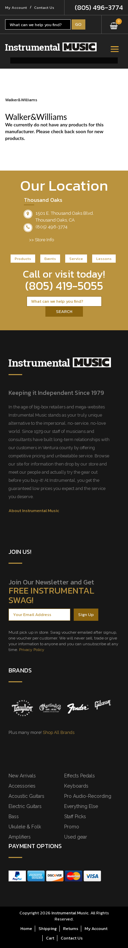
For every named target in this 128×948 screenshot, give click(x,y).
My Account (16, 7)
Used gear (75, 837)
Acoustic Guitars (26, 796)
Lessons (104, 258)
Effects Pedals (79, 775)
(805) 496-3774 (99, 7)
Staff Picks (75, 816)
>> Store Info (41, 239)
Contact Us (44, 7)
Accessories (22, 786)
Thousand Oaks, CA (55, 220)
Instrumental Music (70, 913)
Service (76, 258)
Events (50, 258)
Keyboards (76, 786)
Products (23, 258)
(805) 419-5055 (64, 285)
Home (26, 928)
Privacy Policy (31, 649)
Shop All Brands (58, 732)
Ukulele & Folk (25, 826)
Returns (70, 928)
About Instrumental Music (34, 510)
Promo (71, 826)
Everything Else (81, 806)
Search (64, 311)
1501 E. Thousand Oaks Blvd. (64, 213)
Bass (14, 816)
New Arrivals (22, 775)
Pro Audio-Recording (87, 796)
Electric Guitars (25, 806)
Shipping (48, 928)
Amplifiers (20, 837)
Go (78, 24)
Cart (50, 938)
